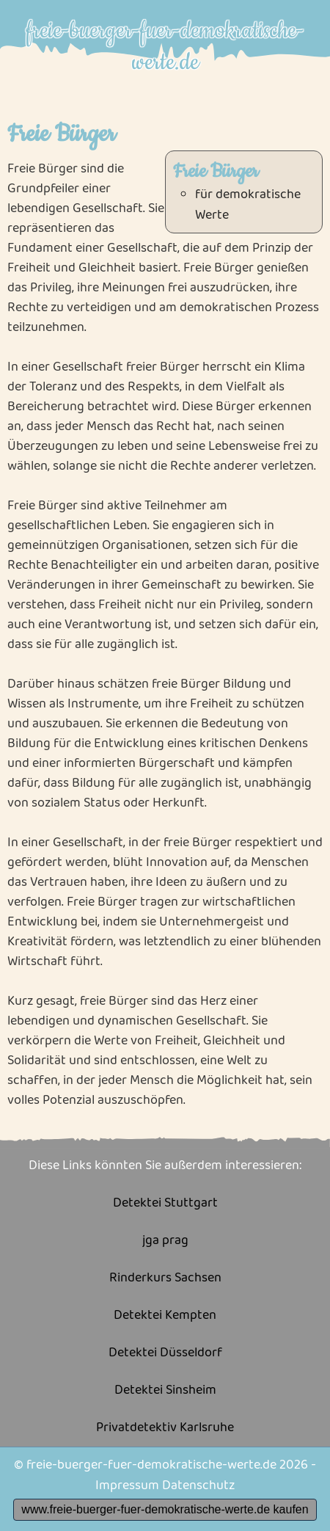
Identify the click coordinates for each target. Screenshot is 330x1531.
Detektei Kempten (165, 1315)
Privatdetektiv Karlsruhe (165, 1428)
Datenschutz (198, 1485)
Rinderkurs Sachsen (165, 1278)
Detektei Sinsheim (165, 1390)
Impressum (127, 1485)
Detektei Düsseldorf (165, 1353)
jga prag (165, 1241)
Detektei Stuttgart (165, 1203)
